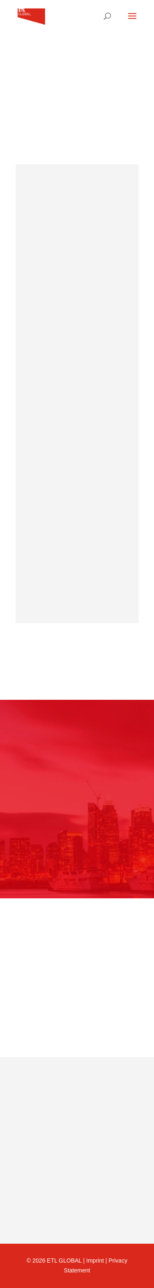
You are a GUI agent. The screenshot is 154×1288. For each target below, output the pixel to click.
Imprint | (97, 1260)
